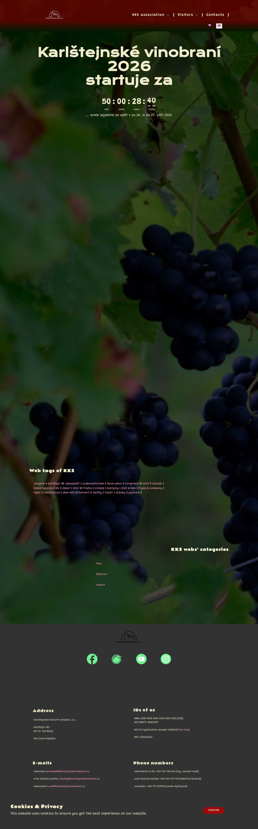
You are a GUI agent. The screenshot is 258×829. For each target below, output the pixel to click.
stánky (120, 492)
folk (133, 488)
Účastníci (100, 574)
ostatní (99, 585)
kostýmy (113, 488)
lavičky (97, 492)
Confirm (213, 810)
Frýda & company (150, 488)
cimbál (99, 488)
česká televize (43, 488)
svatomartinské (93, 483)
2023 (124, 488)
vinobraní (131, 483)
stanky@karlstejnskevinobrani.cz (79, 779)
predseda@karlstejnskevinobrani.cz (67, 771)
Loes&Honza (52, 492)
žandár (157, 483)
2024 (76, 488)
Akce (97, 563)
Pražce (87, 488)
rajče (37, 492)
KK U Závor (63, 488)
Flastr (109, 492)
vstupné (39, 483)
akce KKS (69, 492)
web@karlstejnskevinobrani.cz (66, 786)
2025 (146, 483)
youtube (134, 492)
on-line (184, 730)
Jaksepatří (72, 483)
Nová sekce (114, 483)
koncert (84, 492)
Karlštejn (54, 483)
